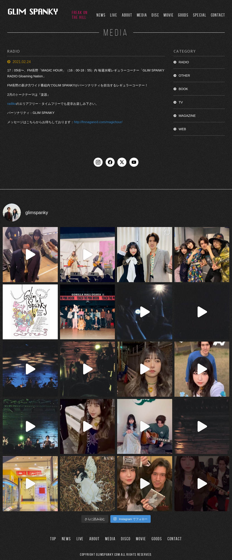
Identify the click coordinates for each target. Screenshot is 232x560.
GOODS (183, 15)
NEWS (101, 15)
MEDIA (142, 15)
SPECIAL (199, 15)
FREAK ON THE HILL (79, 15)
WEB (182, 129)
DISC (155, 15)
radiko (11, 103)
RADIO (184, 62)
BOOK (183, 89)
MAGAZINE (187, 115)
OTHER (184, 75)
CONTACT (218, 15)
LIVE (113, 15)
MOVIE (169, 15)
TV (181, 102)
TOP (53, 538)
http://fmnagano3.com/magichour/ (98, 122)
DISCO (125, 538)
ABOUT (127, 15)
